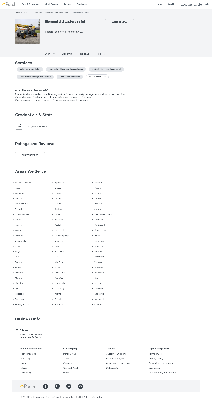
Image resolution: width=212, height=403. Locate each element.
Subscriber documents (161, 363)
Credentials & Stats (34, 114)
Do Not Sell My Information (162, 372)
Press (66, 372)
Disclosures (154, 368)
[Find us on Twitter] (68, 386)
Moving (24, 363)
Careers (67, 363)
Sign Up (171, 4)
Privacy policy (156, 358)
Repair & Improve (30, 4)
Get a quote (112, 368)
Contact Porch (71, 368)
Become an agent (115, 358)
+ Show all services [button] (97, 77)
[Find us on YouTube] (80, 386)
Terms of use (155, 354)
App (159, 4)
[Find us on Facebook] (45, 386)
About (66, 358)
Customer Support (116, 354)
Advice (67, 4)
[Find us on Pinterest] (57, 386)
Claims (23, 368)
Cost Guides (51, 4)
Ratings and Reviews (34, 143)
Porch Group (70, 354)
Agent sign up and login (118, 363)
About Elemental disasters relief (31, 90)
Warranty (25, 358)
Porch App (82, 4)
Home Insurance (29, 354)
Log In (195, 4)
